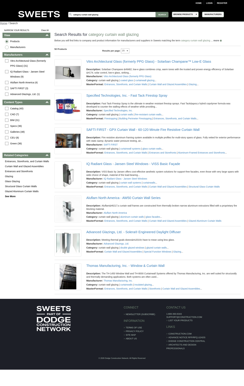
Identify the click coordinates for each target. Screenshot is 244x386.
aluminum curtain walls (132, 217)
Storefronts (154, 288)
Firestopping (110, 118)
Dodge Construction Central (186, 341)
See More (10, 196)
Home (199, 3)
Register (222, 3)
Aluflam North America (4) (24, 82)
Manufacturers (18, 47)
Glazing (9, 176)
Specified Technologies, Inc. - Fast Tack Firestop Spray (126, 95)
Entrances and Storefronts (19, 171)
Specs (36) (16, 126)
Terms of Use (134, 327)
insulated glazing (143, 284)
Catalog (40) (16, 108)
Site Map (131, 335)
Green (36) (16, 143)
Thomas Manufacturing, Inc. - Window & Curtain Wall (125, 266)
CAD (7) (14, 114)
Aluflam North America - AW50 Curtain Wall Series (123, 198)
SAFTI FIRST (111, 144)
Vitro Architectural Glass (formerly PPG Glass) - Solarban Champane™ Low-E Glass (148, 61)
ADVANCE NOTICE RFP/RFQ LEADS (187, 337)
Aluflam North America (115, 213)
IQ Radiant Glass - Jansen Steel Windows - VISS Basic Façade (133, 164)
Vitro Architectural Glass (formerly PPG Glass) (127, 76)
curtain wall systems (130, 182)
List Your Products (180, 320)
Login (209, 3)
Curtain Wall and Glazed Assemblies (24, 166)
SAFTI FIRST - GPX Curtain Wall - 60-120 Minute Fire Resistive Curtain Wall (143, 130)
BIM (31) (14, 120)
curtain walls (126, 114)
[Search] (118, 14)
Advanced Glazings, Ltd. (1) (25, 94)
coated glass (127, 80)
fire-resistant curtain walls (148, 114)
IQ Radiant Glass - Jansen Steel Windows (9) (27, 74)
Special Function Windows (157, 251)
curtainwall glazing (144, 80)
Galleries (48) (17, 131)
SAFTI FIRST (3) (19, 88)
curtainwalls (149, 182)
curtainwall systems (130, 148)
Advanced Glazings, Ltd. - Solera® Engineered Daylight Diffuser (133, 232)
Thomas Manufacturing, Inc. (118, 280)
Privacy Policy (135, 331)
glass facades (153, 217)
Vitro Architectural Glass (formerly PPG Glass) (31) (28, 63)
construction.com (180, 333)
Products (15, 41)
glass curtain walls (152, 148)
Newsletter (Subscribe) (140, 314)
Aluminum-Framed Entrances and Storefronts (201, 152)
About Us (131, 338)
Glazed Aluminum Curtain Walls (22, 191)
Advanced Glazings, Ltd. (116, 243)
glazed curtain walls (156, 247)
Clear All (45, 30)
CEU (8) (14, 137)
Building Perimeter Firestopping (135, 118)
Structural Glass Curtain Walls (21, 186)
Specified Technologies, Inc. (118, 110)
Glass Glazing (12, 181)
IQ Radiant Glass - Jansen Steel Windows (125, 178)
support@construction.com (184, 317)
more (216, 40)
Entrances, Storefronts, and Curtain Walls (27, 161)
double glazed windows (132, 247)
